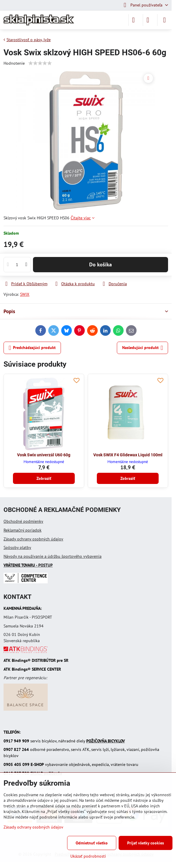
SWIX (24, 294)
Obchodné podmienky (23, 521)
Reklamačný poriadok (22, 530)
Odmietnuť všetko (92, 843)
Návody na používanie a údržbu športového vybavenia (53, 556)
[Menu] (164, 20)
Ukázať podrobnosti (88, 856)
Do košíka (100, 264)
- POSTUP (28, 565)
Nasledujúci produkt (142, 348)
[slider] (40, 63)
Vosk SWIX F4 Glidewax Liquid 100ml (127, 454)
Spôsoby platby (17, 547)
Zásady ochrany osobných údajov (33, 539)
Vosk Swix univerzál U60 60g (43, 454)
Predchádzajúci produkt (32, 348)
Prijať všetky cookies (145, 843)
